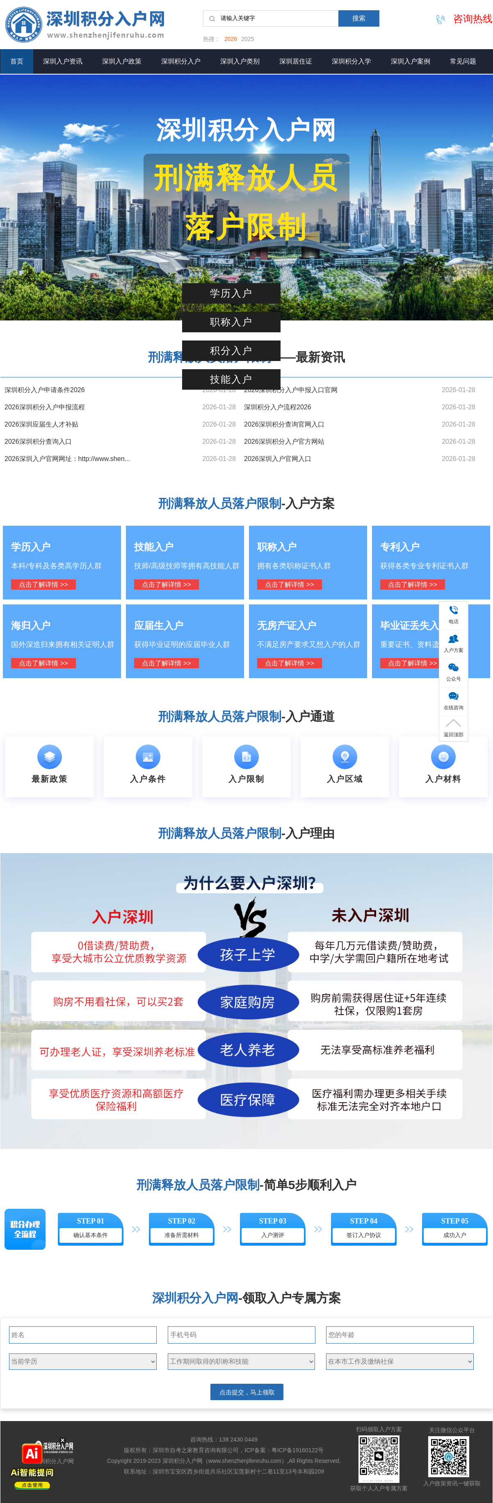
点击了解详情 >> (43, 584)
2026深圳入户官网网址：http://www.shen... (67, 458)
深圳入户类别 (240, 61)
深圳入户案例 (410, 61)
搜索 (358, 18)
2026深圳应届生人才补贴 (41, 424)
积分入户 (231, 350)
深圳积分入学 (351, 61)
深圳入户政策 (122, 61)
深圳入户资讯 (62, 61)
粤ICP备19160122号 (298, 1450)
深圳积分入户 (181, 61)
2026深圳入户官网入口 (277, 458)
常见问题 (463, 61)
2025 (247, 39)
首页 (16, 61)
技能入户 (231, 379)
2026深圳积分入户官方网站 (284, 441)
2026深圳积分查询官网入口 (284, 424)
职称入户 (231, 322)
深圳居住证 (295, 61)
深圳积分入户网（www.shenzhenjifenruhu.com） (224, 1461)
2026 (230, 39)
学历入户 (231, 293)
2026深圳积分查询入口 (38, 441)
